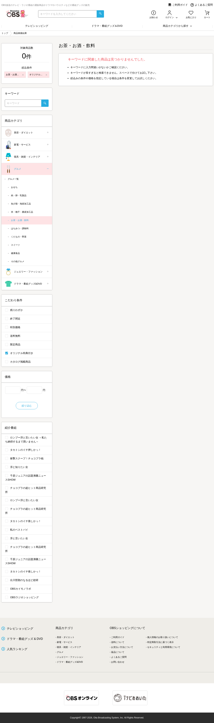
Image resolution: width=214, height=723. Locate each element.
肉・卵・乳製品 (18, 195)
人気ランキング (17, 649)
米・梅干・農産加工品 (22, 212)
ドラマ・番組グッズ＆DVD (107, 25)
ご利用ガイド (178, 5)
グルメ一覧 (13, 179)
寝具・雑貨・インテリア (27, 157)
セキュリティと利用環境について (163, 647)
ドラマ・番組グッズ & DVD (25, 638)
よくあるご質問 (202, 5)
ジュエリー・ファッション (27, 272)
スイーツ (15, 245)
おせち (14, 187)
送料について (117, 642)
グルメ (27, 169)
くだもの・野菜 (18, 236)
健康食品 (15, 253)
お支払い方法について (122, 647)
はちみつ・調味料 (20, 228)
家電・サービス (27, 145)
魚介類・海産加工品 (21, 203)
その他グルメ (17, 261)
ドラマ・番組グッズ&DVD (27, 284)
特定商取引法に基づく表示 (160, 642)
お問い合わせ (117, 662)
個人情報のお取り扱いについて (162, 637)
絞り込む (27, 405)
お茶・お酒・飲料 (20, 220)
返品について (117, 652)
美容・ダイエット (27, 133)
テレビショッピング (36, 25)
